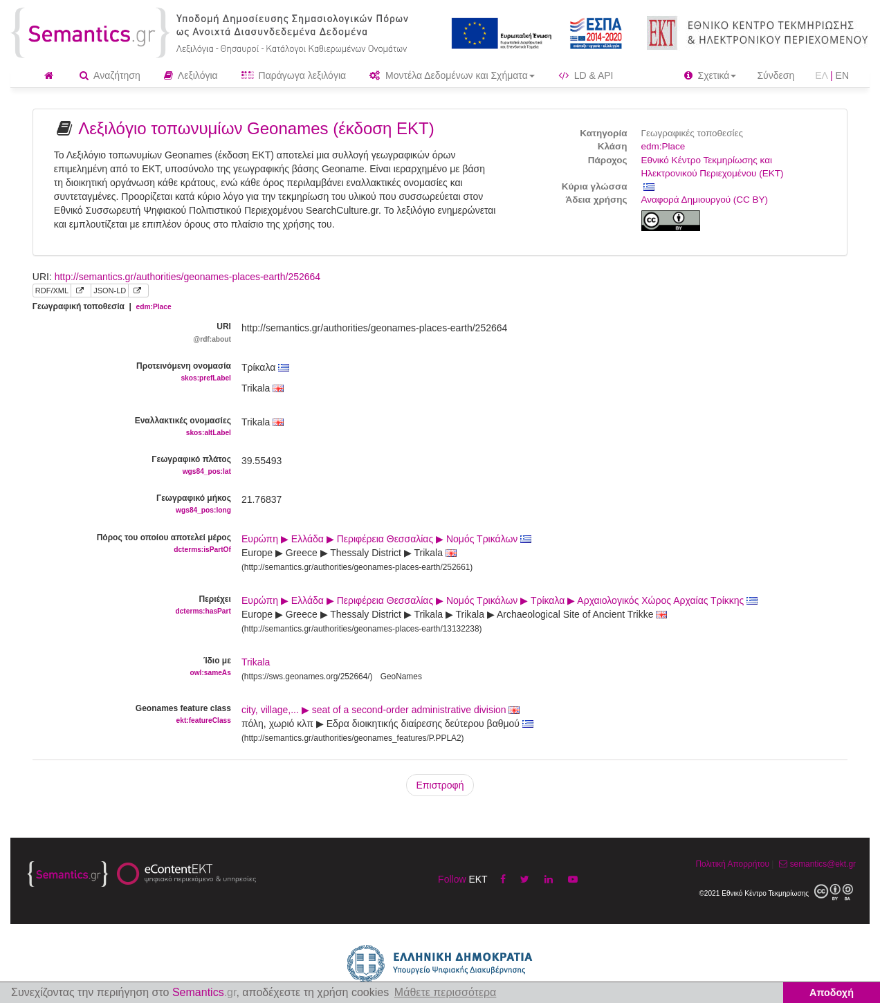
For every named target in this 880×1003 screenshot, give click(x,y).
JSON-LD (109, 290)
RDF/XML (51, 290)
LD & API (586, 75)
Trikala (256, 662)
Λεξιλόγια (191, 75)
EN (842, 75)
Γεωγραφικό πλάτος (126, 465)
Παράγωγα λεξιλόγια (293, 75)
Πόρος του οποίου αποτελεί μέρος (126, 544)
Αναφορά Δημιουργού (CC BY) (705, 199)
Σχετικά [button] (710, 75)
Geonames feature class (126, 714)
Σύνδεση (775, 75)
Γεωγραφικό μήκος (126, 504)
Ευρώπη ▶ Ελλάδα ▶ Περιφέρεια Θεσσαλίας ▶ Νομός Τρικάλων (386, 538)
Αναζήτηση (110, 75)
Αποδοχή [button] (831, 992)
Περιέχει (126, 605)
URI (126, 333)
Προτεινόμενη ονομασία (126, 372)
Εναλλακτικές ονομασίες (126, 427)
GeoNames (401, 676)
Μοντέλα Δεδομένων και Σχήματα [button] (452, 75)
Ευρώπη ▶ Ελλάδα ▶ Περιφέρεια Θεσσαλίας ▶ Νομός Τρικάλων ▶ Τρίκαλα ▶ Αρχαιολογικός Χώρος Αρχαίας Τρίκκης (499, 600)
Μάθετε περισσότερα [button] (445, 992)
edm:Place (663, 146)
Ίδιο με (126, 667)
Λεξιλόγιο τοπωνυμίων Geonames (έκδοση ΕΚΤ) (256, 128)
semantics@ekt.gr (816, 864)
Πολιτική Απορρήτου (732, 864)
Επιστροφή (440, 785)
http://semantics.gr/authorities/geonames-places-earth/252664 (187, 276)
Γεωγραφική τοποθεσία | (102, 306)
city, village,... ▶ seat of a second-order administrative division (380, 709)
